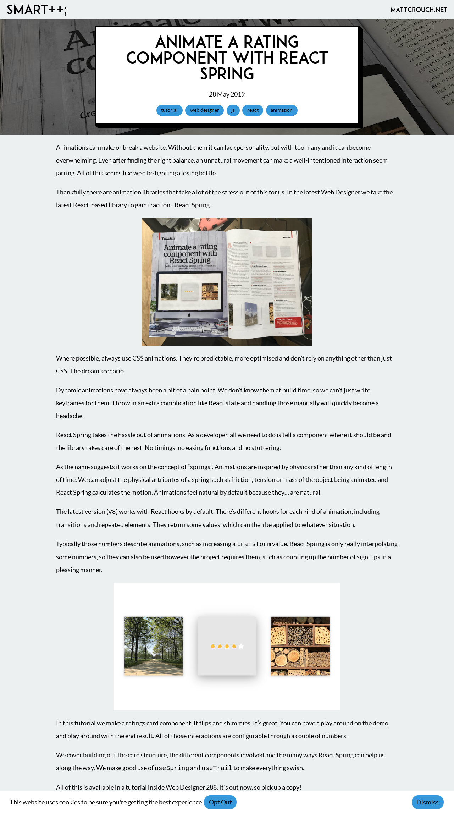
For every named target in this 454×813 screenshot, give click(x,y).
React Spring (192, 205)
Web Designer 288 (191, 787)
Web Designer (340, 192)
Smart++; (36, 9)
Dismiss (427, 802)
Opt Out (220, 802)
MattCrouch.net (419, 9)
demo (380, 723)
